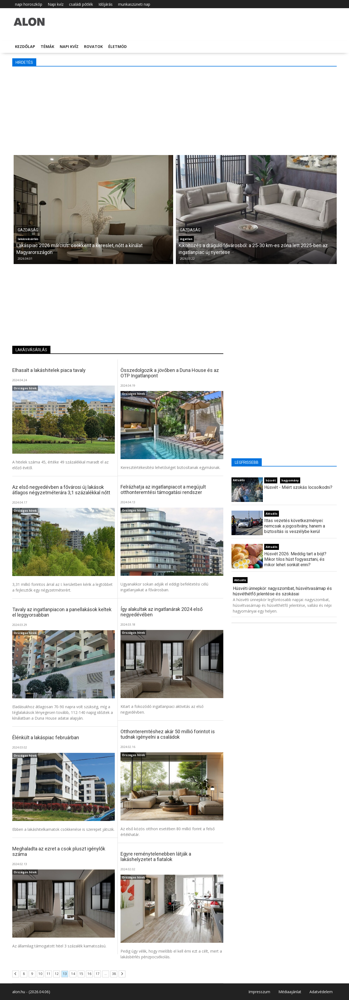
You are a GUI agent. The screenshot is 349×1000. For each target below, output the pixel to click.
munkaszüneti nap (134, 4)
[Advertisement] (174, 110)
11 (48, 973)
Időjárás (105, 4)
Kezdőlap (25, 46)
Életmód (117, 46)
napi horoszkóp (28, 4)
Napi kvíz (56, 4)
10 (40, 973)
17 (98, 973)
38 (114, 973)
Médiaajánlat (289, 991)
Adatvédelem (321, 991)
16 (89, 973)
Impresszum (259, 991)
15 (81, 973)
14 (73, 973)
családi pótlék (81, 4)
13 (65, 973)
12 (57, 973)
